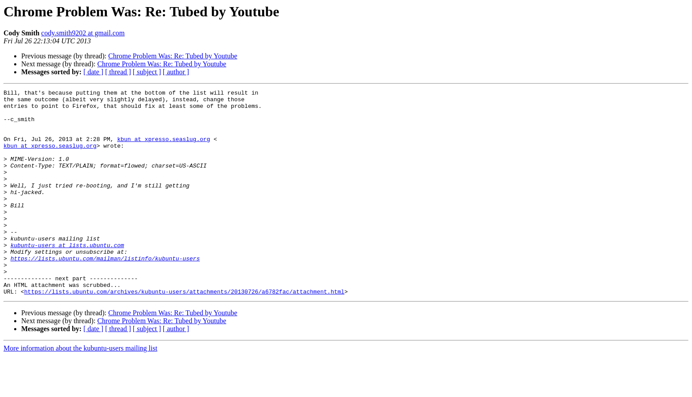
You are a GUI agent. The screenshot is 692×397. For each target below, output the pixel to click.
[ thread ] (118, 72)
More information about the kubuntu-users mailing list (80, 389)
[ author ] (176, 72)
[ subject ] (147, 72)
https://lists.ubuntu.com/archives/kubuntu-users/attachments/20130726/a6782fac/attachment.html (184, 332)
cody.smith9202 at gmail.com (82, 33)
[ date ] (93, 72)
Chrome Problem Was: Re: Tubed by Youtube (172, 56)
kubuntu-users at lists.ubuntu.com (67, 277)
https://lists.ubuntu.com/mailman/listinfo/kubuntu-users (105, 293)
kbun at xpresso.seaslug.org (163, 149)
